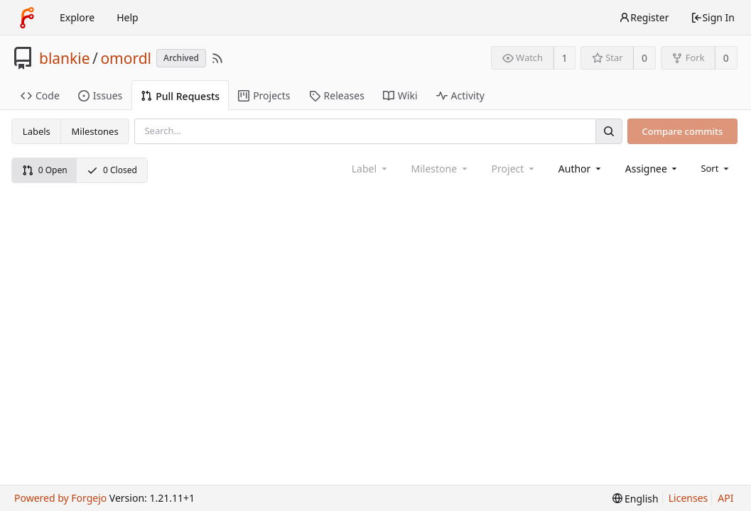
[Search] (608, 131)
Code (40, 95)
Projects (264, 95)
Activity (460, 95)
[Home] (27, 18)
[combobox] (580, 168)
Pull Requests (180, 96)
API (725, 498)
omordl (125, 58)
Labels (36, 131)
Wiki (400, 95)
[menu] (716, 168)
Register (644, 17)
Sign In (713, 17)
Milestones (95, 131)
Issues (100, 95)
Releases (336, 95)
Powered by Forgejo (60, 498)
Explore (77, 17)
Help (128, 17)
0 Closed (112, 170)
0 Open (44, 170)
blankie (64, 58)
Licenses (688, 498)
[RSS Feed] (217, 58)
